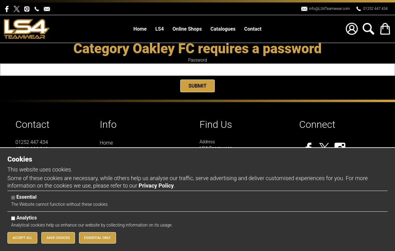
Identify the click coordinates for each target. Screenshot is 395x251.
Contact (32, 124)
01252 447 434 (375, 8)
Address (207, 141)
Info (108, 124)
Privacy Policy (156, 185)
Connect (317, 124)
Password (197, 60)
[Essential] (13, 198)
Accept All (22, 238)
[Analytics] (13, 218)
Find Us (215, 124)
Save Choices (58, 238)
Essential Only (97, 238)
